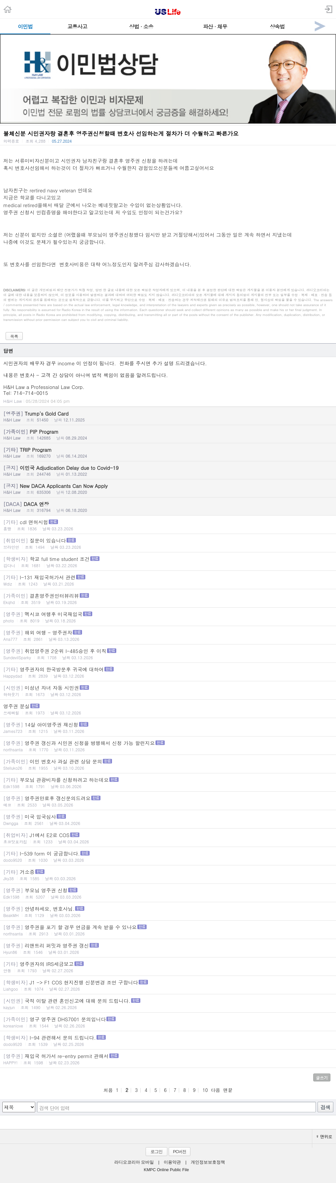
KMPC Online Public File (166, 1170)
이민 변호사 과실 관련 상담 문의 (168, 764)
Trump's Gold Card (168, 416)
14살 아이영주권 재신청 (168, 727)
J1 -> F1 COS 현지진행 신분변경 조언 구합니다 (168, 985)
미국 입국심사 (168, 819)
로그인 (156, 1151)
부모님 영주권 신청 (168, 893)
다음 (215, 1090)
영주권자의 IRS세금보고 (168, 966)
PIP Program (168, 434)
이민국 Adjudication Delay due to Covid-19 (168, 470)
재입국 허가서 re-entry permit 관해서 (168, 1058)
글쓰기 (322, 1077)
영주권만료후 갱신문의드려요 (168, 801)
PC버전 (179, 1151)
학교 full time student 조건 (168, 561)
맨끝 (228, 1090)
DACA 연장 (168, 506)
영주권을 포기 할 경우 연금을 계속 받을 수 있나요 (168, 930)
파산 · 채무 (215, 26)
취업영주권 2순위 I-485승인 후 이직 (168, 653)
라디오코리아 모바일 (134, 1162)
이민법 (25, 26)
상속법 (277, 26)
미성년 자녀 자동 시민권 (168, 690)
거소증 (168, 874)
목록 (14, 336)
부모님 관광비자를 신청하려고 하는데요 (168, 782)
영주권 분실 (168, 709)
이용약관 (172, 1162)
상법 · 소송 (141, 26)
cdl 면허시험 (168, 525)
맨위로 (324, 1136)
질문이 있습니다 (168, 543)
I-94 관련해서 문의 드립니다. (168, 1040)
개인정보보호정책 (208, 1162)
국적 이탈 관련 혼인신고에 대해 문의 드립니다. (168, 1003)
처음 (108, 1090)
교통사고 (77, 26)
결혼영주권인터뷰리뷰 (168, 598)
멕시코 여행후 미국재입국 (168, 617)
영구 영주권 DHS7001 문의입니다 (168, 1022)
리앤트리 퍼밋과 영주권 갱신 (168, 948)
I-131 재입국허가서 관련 (168, 580)
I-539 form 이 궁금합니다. (168, 856)
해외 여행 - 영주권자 (168, 635)
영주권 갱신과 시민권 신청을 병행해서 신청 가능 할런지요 (168, 745)
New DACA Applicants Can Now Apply (168, 488)
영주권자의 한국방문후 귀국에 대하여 (168, 672)
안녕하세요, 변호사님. (168, 911)
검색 (325, 1107)
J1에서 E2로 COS (168, 838)
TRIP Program (168, 452)
